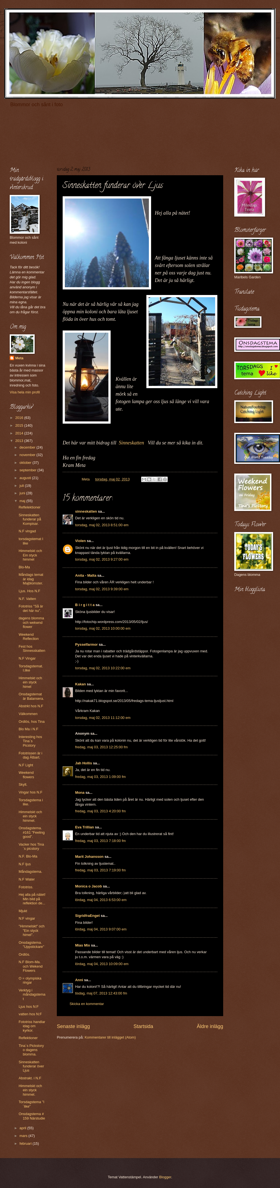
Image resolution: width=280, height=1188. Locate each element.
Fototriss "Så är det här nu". (31, 608)
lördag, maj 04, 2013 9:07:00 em (100, 929)
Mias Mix (82, 945)
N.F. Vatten (27, 599)
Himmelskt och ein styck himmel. (30, 816)
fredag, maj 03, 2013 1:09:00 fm (100, 777)
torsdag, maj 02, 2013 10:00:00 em (103, 628)
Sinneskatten (131, 443)
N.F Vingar (27, 658)
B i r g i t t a (85, 605)
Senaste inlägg (73, 1026)
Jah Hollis (83, 763)
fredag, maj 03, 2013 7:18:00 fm (100, 841)
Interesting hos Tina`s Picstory (30, 741)
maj (22, 501)
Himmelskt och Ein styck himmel (30, 555)
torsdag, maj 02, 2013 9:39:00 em (102, 589)
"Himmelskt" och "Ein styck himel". (32, 930)
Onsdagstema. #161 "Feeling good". (32, 832)
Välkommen (28, 714)
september (28, 470)
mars (23, 1136)
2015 (19, 425)
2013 (19, 441)
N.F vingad (27, 531)
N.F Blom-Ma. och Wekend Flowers (30, 966)
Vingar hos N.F (30, 792)
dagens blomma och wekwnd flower (31, 622)
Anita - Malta (85, 575)
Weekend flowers (26, 774)
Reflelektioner (29, 507)
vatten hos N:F (30, 1014)
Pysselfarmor (86, 644)
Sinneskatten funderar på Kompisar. (30, 519)
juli (22, 486)
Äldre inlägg (210, 1026)
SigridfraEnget (87, 916)
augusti (25, 478)
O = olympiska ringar (30, 980)
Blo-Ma (24, 567)
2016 (19, 418)
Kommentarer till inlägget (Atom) (110, 1037)
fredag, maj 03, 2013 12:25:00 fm (101, 747)
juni (22, 493)
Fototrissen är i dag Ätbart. (30, 755)
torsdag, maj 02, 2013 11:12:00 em (103, 718)
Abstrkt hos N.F (31, 706)
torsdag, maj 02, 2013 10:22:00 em (103, 668)
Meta (19, 358)
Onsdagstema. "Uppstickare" (31, 944)
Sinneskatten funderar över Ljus (31, 1066)
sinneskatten (86, 511)
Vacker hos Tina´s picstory (31, 846)
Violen (80, 541)
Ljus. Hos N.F (29, 591)
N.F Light (26, 765)
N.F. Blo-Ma (28, 856)
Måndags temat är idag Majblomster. (31, 579)
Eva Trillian (84, 827)
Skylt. (23, 784)
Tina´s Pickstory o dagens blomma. (31, 1050)
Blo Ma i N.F (28, 729)
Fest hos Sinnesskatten (32, 648)
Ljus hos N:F (29, 1006)
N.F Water (27, 879)
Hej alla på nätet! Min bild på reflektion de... (32, 898)
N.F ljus (25, 864)
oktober (25, 463)
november (27, 455)
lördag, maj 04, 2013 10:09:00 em (102, 964)
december (27, 447)
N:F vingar (27, 918)
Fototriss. (26, 887)
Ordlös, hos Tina (32, 721)
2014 (19, 433)
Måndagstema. (30, 871)
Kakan (80, 684)
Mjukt (23, 911)
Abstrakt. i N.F (30, 1078)
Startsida (143, 1026)
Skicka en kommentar (87, 1004)
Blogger (165, 1177)
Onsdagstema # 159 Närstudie (32, 1116)
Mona (80, 792)
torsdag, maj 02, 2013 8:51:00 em (102, 525)
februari (25, 1143)
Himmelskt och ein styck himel (30, 682)
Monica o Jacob (88, 886)
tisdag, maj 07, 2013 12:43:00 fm (101, 993)
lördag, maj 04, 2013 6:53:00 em (100, 900)
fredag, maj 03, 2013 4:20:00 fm (100, 811)
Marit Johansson (89, 856)
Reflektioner (28, 1038)
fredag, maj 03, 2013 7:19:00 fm (100, 870)
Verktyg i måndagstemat (32, 994)
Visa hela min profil (25, 392)
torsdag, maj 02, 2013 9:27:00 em (102, 559)
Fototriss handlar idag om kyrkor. (32, 1026)
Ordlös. (24, 954)
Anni (79, 980)
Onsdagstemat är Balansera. (31, 696)
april (23, 1128)
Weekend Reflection (29, 636)
